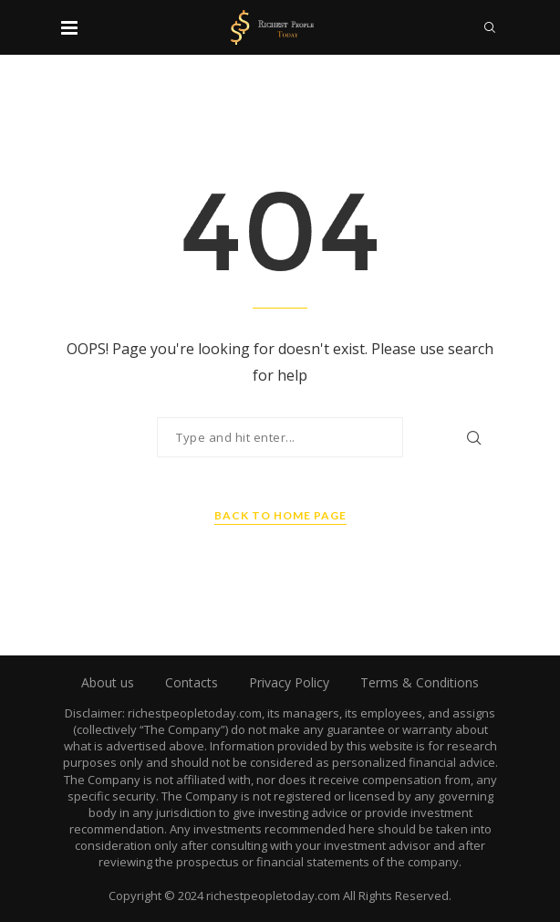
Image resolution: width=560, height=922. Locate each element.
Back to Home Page (280, 515)
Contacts (191, 682)
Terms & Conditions (419, 682)
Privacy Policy (289, 682)
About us (107, 682)
